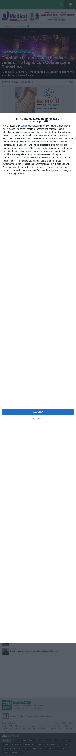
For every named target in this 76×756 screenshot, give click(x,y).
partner (24, 126)
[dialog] (38, 378)
